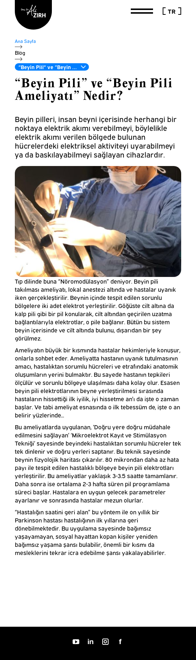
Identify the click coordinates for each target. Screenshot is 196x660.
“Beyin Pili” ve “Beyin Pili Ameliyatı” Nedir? (54, 66)
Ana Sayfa (25, 41)
